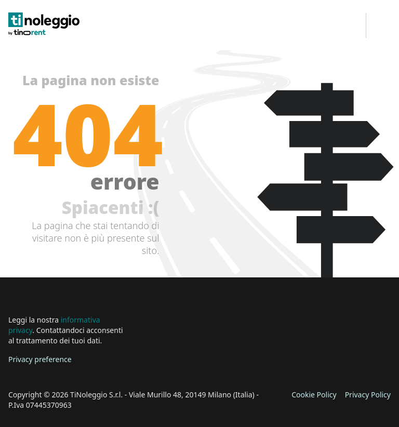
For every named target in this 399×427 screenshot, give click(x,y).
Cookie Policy (313, 394)
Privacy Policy (368, 394)
